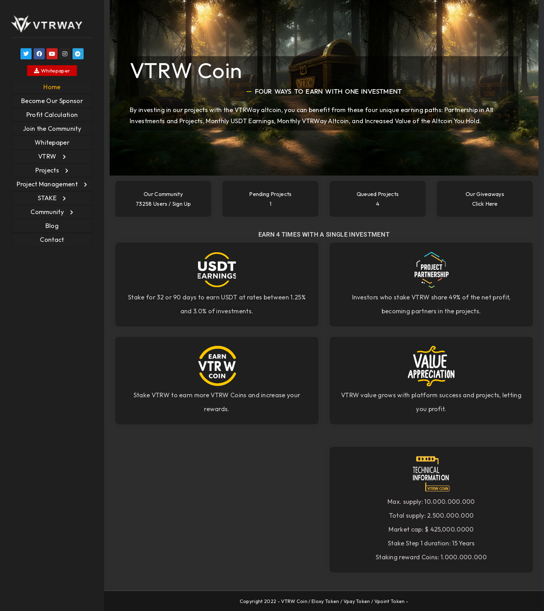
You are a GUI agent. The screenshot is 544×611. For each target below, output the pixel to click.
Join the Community (52, 129)
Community (47, 212)
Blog (52, 226)
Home (51, 87)
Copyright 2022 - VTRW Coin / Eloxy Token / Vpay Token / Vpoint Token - (324, 601)
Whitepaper (52, 142)
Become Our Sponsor (52, 101)
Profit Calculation (52, 115)
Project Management (47, 184)
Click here (485, 203)
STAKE (47, 198)
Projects (47, 170)
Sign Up (181, 203)
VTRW (47, 156)
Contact (52, 240)
